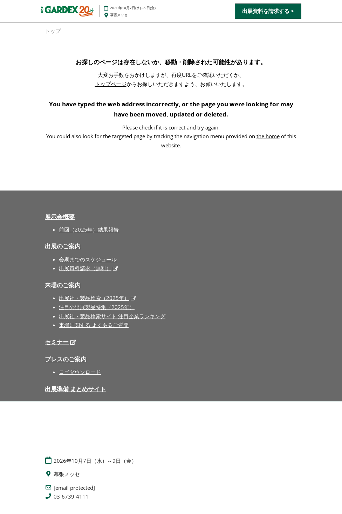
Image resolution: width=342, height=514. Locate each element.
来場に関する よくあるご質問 (94, 324)
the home (268, 136)
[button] (268, 11)
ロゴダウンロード (80, 371)
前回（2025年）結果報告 (89, 229)
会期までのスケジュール (88, 259)
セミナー (57, 342)
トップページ (110, 83)
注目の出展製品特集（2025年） (97, 307)
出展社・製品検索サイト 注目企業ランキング (112, 316)
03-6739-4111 (71, 496)
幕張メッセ (119, 14)
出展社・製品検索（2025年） (94, 297)
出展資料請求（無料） (85, 268)
